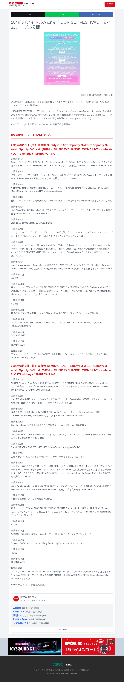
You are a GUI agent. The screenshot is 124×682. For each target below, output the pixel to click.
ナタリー (21, 6)
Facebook (96, 15)
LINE (62, 15)
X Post (28, 15)
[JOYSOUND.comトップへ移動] (110, 4)
